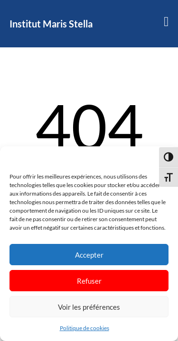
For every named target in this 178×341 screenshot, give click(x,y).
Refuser (89, 281)
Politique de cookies (84, 328)
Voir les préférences (89, 307)
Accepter (89, 255)
